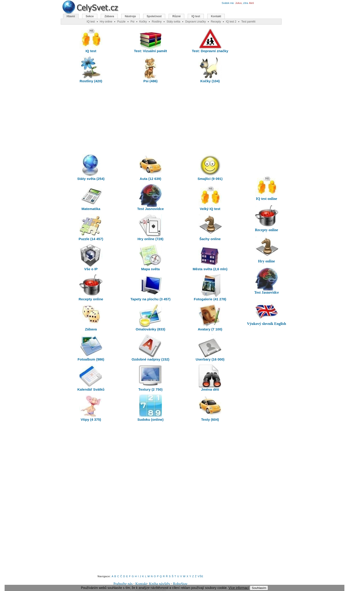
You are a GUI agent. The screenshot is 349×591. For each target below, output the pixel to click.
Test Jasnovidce (150, 197)
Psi (132, 21)
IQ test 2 (231, 21)
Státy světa (173, 21)
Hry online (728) (151, 227)
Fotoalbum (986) (91, 347)
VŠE (200, 576)
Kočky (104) (210, 69)
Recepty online (91, 287)
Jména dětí (210, 377)
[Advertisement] (150, 119)
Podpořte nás (123, 584)
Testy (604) (210, 408)
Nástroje (130, 16)
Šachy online (210, 227)
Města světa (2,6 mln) (210, 257)
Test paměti (248, 21)
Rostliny (157, 21)
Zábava (90, 317)
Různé (176, 16)
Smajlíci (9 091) (210, 167)
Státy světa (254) (90, 167)
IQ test (90, 39)
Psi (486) (150, 69)
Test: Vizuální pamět (150, 39)
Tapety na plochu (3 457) (150, 287)
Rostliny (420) (90, 69)
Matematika (90, 197)
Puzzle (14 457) (91, 227)
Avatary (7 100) (210, 317)
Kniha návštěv (159, 584)
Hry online (106, 21)
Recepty (216, 21)
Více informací (238, 588)
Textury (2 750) (150, 377)
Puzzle (121, 21)
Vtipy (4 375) (90, 408)
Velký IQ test (210, 197)
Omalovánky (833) (150, 317)
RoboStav (180, 584)
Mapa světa (150, 257)
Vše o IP (90, 257)
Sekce (90, 16)
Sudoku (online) (150, 408)
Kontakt (141, 584)
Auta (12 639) (150, 167)
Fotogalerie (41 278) (210, 287)
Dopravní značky (195, 21)
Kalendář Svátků (90, 377)
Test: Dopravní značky (210, 39)
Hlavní (71, 16)
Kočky (143, 21)
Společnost (154, 16)
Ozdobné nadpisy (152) (150, 347)
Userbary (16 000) (210, 347)
